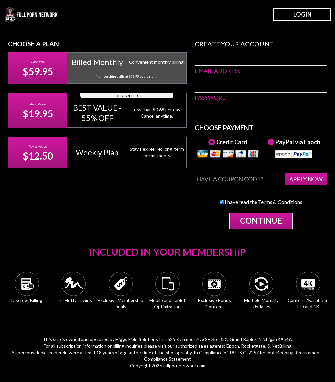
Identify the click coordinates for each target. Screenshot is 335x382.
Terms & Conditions (280, 202)
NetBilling (281, 346)
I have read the (261, 202)
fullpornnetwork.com (184, 365)
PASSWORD (211, 97)
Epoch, (233, 346)
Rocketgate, (253, 346)
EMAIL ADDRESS (217, 70)
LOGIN (302, 14)
